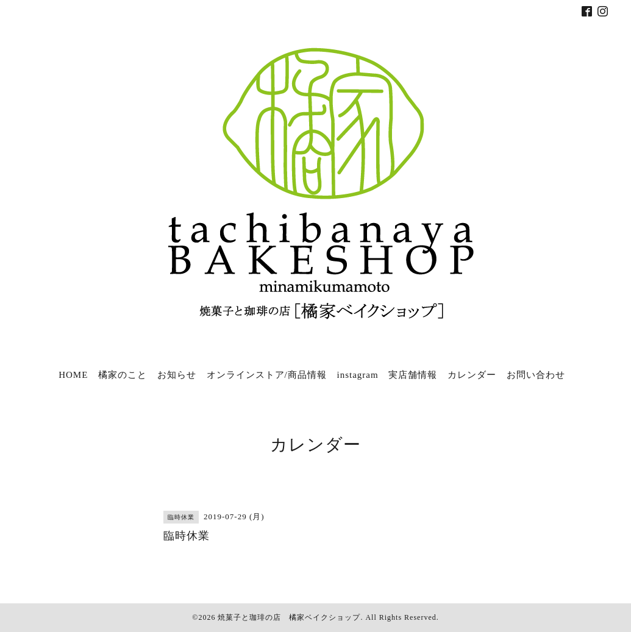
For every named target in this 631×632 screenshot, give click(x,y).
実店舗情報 (412, 375)
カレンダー (471, 375)
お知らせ (176, 375)
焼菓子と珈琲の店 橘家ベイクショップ (289, 617)
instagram (357, 375)
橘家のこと (122, 375)
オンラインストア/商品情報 (267, 375)
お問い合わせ (536, 375)
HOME (73, 375)
